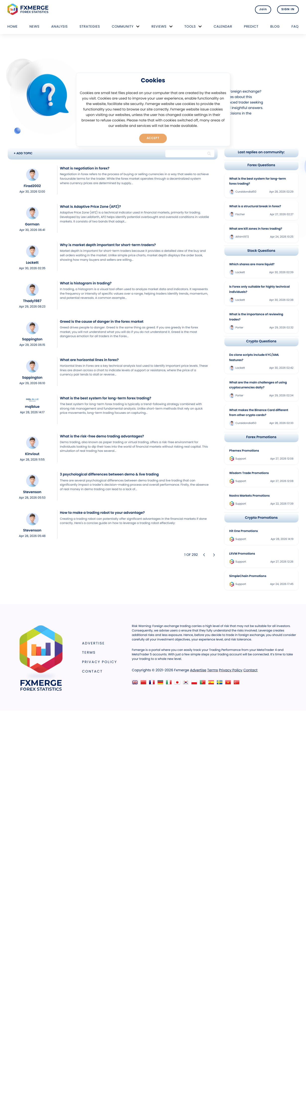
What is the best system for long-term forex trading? (105, 398)
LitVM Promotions (242, 554)
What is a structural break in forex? (255, 207)
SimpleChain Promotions (247, 576)
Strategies (89, 26)
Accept (153, 138)
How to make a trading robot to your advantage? (102, 512)
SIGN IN (288, 9)
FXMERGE (28, 9)
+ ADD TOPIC (23, 153)
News (34, 26)
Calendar (223, 26)
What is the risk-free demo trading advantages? (102, 436)
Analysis (59, 26)
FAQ (295, 26)
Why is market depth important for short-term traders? (108, 245)
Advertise (93, 643)
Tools (190, 26)
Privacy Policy (99, 661)
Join (263, 9)
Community (123, 26)
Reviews (158, 26)
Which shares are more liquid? (252, 264)
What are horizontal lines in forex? (89, 360)
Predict (251, 26)
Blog (275, 26)
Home (12, 26)
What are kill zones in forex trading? (255, 229)
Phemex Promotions (244, 451)
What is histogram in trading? (86, 283)
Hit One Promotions (243, 531)
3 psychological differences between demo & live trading (109, 474)
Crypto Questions (261, 341)
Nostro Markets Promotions (249, 496)
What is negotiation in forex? (85, 168)
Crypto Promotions (261, 517)
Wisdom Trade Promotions (249, 473)
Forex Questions (261, 165)
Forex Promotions (261, 437)
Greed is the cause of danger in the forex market (102, 321)
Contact (92, 671)
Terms (89, 652)
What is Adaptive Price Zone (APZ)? (90, 206)
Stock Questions (261, 250)
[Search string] (185, 153)
